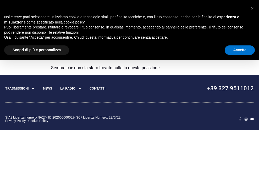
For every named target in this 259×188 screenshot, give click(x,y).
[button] (252, 8)
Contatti (98, 88)
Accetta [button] (239, 50)
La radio (70, 88)
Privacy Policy (15, 121)
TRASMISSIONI (20, 88)
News (47, 88)
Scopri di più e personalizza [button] (37, 50)
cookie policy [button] (74, 22)
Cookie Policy (38, 121)
